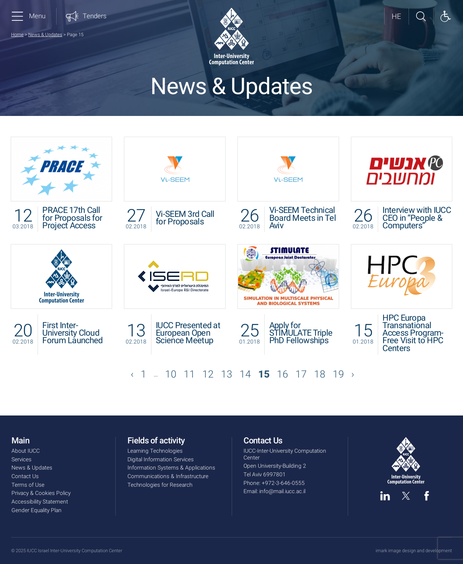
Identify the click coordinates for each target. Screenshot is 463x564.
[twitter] (406, 496)
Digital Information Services (160, 460)
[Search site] (421, 16)
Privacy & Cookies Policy (41, 493)
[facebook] (426, 496)
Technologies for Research (159, 485)
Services (21, 460)
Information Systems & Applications (171, 468)
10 (171, 374)
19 (338, 374)
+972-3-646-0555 (283, 483)
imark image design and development (414, 551)
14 (245, 374)
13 (226, 374)
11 (189, 374)
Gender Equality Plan (36, 510)
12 (208, 374)
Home (17, 34)
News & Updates (45, 34)
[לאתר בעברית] (396, 16)
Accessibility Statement (39, 502)
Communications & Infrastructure (167, 476)
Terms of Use (27, 485)
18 (319, 374)
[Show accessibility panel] (445, 16)
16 (282, 374)
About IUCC (25, 451)
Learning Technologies (155, 451)
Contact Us (25, 476)
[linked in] (385, 496)
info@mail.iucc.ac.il (282, 491)
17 (301, 374)
